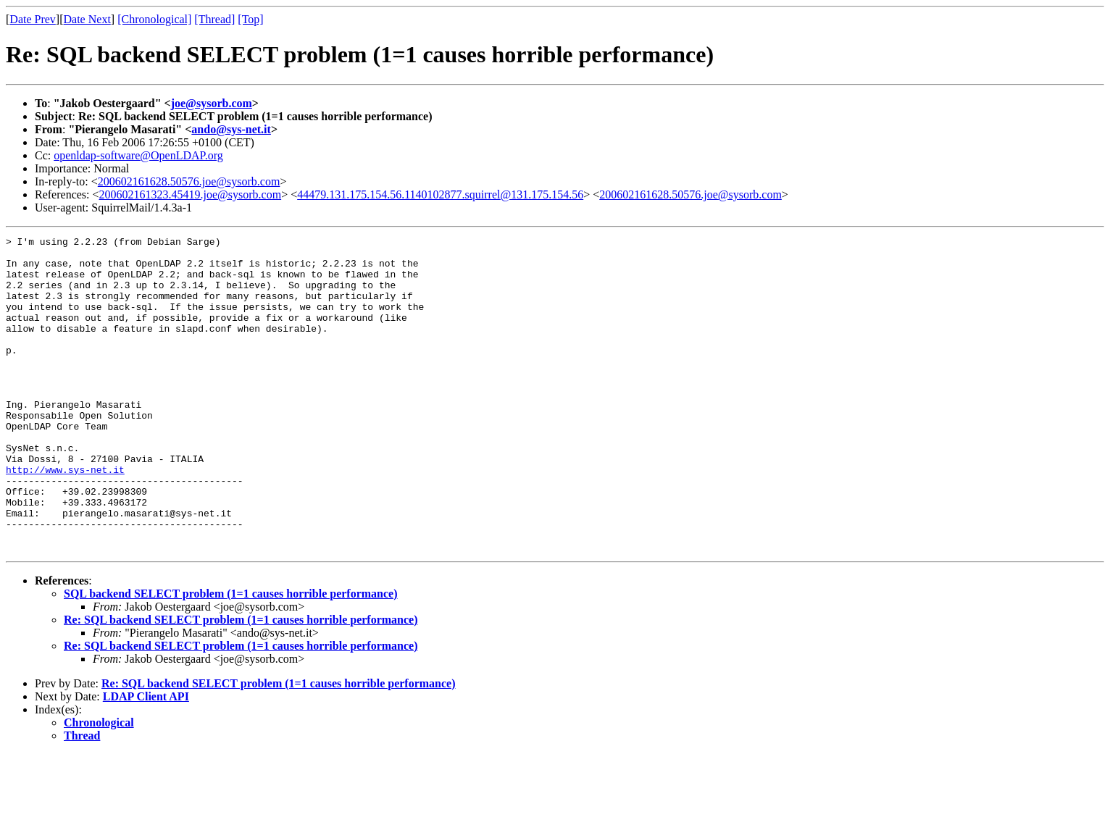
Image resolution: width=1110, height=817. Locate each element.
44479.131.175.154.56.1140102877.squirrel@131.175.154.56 (440, 194)
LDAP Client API (146, 759)
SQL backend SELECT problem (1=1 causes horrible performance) (231, 656)
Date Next (87, 19)
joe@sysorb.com (211, 103)
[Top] (250, 19)
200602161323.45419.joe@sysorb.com (190, 194)
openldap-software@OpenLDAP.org (138, 155)
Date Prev (32, 19)
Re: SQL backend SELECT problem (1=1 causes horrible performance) (241, 682)
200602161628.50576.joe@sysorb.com (189, 181)
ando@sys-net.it (231, 129)
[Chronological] (154, 19)
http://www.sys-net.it (65, 517)
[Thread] (214, 19)
